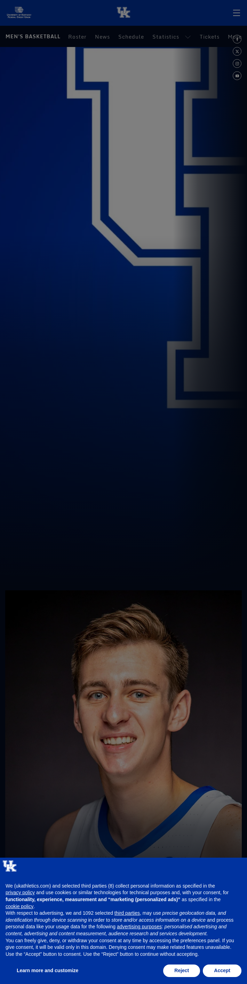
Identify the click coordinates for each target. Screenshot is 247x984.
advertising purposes (139, 926)
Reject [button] (181, 970)
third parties (127, 913)
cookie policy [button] (19, 906)
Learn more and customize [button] (47, 970)
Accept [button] (222, 970)
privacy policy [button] (20, 892)
